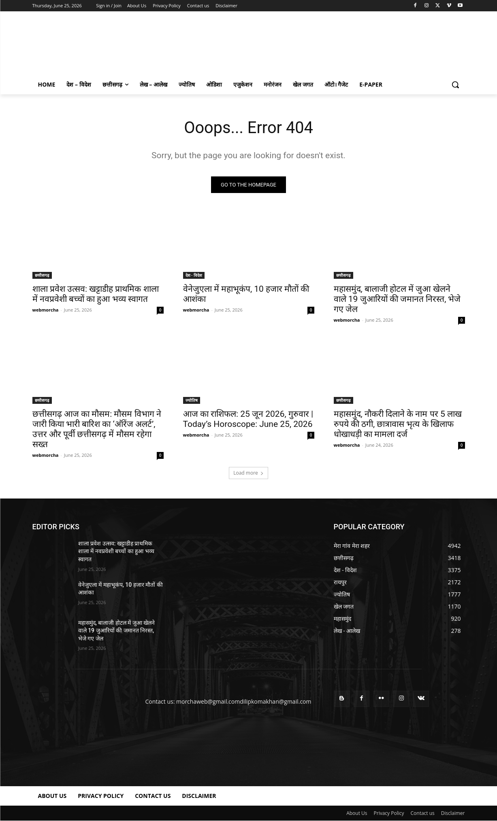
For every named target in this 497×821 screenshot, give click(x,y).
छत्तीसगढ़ (42, 275)
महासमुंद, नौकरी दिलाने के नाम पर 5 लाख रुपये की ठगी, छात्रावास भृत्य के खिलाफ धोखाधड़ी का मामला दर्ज (398, 424)
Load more (248, 472)
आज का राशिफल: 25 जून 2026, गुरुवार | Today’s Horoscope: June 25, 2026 (248, 419)
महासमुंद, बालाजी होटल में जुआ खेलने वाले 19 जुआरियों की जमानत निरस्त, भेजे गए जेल (397, 299)
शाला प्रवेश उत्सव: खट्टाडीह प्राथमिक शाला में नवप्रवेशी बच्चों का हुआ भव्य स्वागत (95, 294)
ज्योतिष (192, 400)
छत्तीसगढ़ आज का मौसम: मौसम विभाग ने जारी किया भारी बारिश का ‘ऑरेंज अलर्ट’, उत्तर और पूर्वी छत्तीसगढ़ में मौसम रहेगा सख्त (96, 429)
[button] (455, 84)
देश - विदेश (194, 275)
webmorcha (45, 310)
